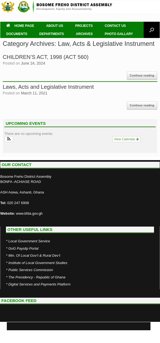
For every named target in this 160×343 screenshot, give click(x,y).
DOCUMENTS (16, 34)
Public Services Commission (30, 270)
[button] (9, 139)
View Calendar (126, 139)
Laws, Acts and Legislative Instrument (48, 87)
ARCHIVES (84, 34)
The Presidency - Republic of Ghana (37, 277)
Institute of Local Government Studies (37, 263)
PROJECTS (84, 26)
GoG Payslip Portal (23, 248)
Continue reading (142, 75)
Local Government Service (29, 241)
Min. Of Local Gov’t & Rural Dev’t (34, 255)
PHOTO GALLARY (119, 34)
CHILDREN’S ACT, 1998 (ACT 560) (45, 57)
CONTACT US (115, 26)
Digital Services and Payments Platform (39, 284)
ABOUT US (54, 26)
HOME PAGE (20, 26)
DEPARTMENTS (51, 34)
